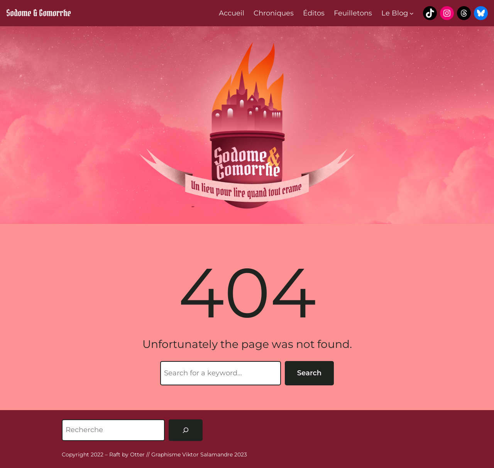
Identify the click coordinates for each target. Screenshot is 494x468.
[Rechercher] (186, 430)
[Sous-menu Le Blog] (411, 13)
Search (309, 373)
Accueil (231, 13)
